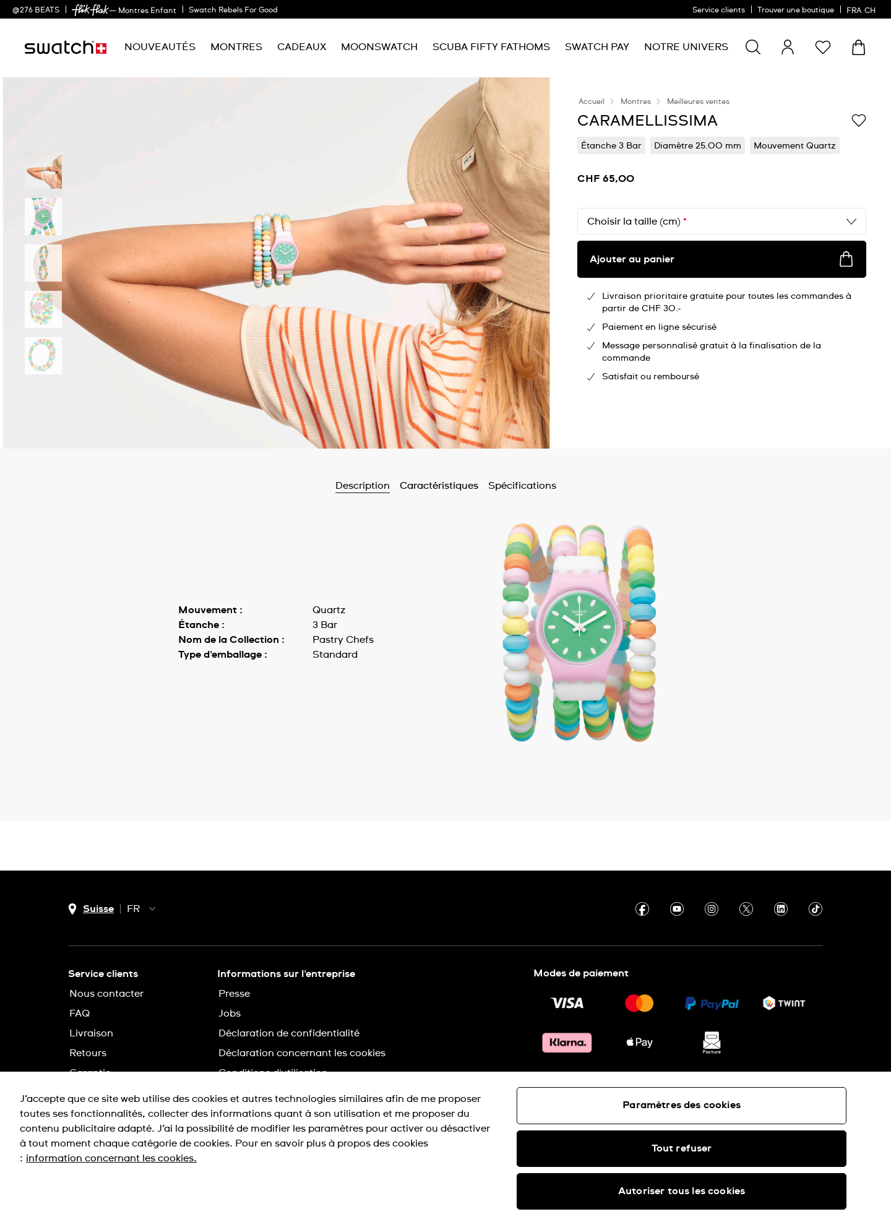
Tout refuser (682, 1148)
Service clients (718, 10)
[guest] (787, 47)
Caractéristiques (439, 486)
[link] (90, 10)
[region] (445, 1147)
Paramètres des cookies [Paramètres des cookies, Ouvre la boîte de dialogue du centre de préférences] (681, 1105)
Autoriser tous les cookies (681, 1191)
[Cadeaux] (301, 47)
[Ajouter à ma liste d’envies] (858, 120)
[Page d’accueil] (65, 47)
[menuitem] (160, 47)
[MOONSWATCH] (379, 47)
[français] (862, 9)
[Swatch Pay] (597, 47)
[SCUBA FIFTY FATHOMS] (491, 47)
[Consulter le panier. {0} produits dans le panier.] (858, 47)
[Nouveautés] (160, 47)
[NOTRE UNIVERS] (686, 47)
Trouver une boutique (795, 10)
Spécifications (522, 486)
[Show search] (753, 47)
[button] (823, 47)
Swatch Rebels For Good (233, 10)
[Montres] (236, 47)
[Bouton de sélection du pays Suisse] (91, 909)
